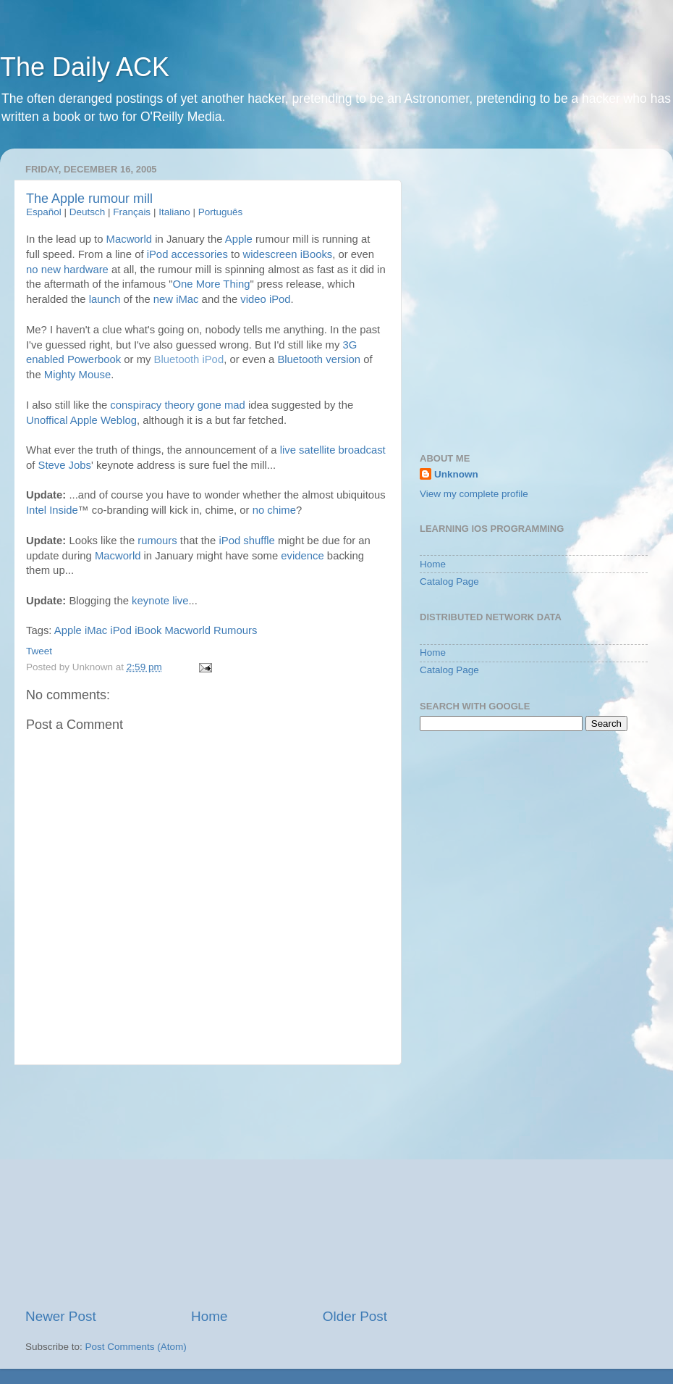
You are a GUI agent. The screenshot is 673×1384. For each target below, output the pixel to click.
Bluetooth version (318, 359)
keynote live (160, 600)
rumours (157, 540)
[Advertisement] (206, 1186)
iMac (96, 630)
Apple (68, 630)
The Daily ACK (84, 67)
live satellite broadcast (333, 450)
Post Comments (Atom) (136, 1346)
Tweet (39, 651)
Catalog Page (449, 581)
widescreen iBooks (288, 254)
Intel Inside (52, 510)
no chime (274, 510)
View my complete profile (474, 493)
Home (209, 1316)
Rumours (235, 630)
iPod (121, 630)
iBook (148, 630)
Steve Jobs (64, 465)
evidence (302, 556)
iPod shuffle (247, 540)
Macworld (118, 556)
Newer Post (60, 1316)
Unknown (456, 474)
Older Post (355, 1316)
